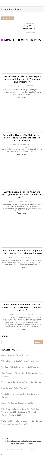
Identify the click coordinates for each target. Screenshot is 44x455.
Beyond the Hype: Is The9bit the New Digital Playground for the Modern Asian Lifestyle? (22, 138)
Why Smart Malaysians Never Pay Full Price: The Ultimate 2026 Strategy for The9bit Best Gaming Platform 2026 (20, 412)
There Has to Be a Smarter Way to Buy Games (21, 382)
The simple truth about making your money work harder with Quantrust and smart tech (22, 79)
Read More (22, 97)
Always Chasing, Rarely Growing (15, 355)
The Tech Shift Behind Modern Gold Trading (20, 367)
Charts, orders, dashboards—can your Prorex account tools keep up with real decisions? (22, 307)
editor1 (13, 86)
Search (38, 342)
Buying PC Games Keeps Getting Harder (18, 403)
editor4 (13, 257)
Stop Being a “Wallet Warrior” (14, 388)
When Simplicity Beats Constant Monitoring (20, 361)
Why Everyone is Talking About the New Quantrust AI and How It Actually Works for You (22, 195)
